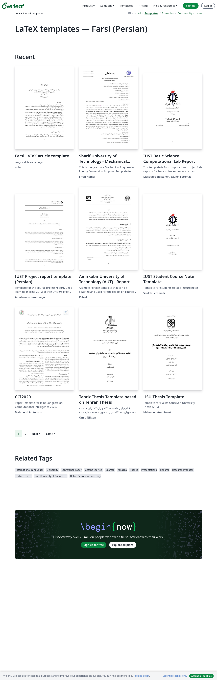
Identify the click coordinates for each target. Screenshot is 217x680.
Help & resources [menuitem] (164, 6)
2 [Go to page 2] (25, 434)
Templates (151, 13)
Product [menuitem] (87, 6)
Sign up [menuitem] (191, 6)
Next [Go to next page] (36, 434)
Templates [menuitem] (126, 6)
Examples (168, 13)
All (139, 13)
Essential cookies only (175, 675)
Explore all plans (122, 545)
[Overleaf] (13, 5)
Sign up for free (94, 545)
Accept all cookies (201, 675)
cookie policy (142, 675)
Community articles (190, 13)
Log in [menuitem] (208, 6)
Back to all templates (29, 13)
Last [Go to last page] (50, 434)
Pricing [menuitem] (143, 6)
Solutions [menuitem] (106, 6)
